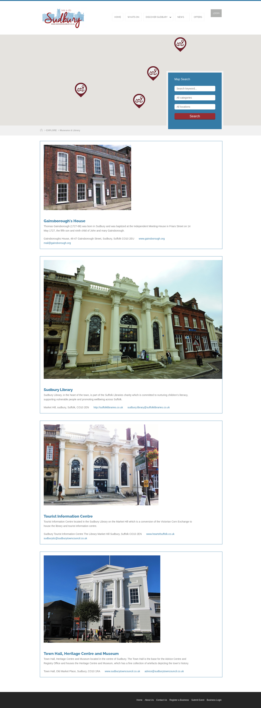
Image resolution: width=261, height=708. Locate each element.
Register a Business (179, 700)
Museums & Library (70, 130)
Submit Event (197, 700)
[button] (139, 101)
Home (117, 17)
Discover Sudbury (157, 17)
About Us (149, 700)
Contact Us (161, 700)
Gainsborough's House (64, 221)
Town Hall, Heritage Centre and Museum (81, 653)
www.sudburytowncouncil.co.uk (122, 671)
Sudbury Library (58, 390)
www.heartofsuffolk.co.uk (160, 534)
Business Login (214, 700)
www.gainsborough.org (152, 238)
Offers (198, 17)
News (180, 17)
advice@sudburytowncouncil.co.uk (164, 671)
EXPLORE (51, 130)
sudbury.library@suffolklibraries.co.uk (148, 407)
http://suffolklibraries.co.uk (108, 407)
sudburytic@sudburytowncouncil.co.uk (65, 538)
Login (216, 13)
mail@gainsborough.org (57, 243)
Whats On (133, 17)
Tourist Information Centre (68, 516)
